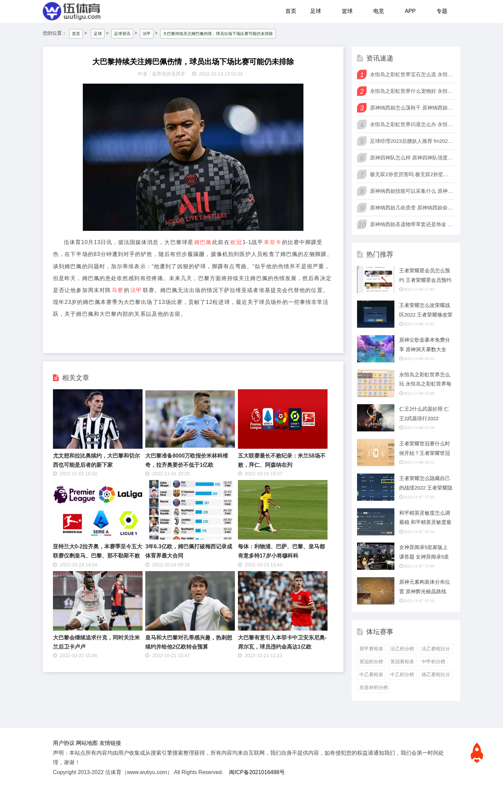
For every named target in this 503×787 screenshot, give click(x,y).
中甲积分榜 (433, 661)
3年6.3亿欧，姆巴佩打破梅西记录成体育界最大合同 (188, 550)
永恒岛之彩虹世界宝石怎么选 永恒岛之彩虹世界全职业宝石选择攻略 (411, 74)
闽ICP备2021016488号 (257, 772)
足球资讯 (122, 33)
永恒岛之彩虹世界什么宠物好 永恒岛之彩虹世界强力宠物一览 (411, 90)
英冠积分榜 (371, 661)
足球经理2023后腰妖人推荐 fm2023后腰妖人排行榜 (411, 140)
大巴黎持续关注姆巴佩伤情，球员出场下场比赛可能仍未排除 (218, 33)
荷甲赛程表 (371, 648)
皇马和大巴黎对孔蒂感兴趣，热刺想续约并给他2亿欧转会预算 (188, 641)
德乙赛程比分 (436, 674)
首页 (290, 11)
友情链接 (110, 742)
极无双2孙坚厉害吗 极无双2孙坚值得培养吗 (411, 174)
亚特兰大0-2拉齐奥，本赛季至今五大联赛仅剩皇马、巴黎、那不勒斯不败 (97, 550)
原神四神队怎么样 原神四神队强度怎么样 (411, 157)
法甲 (147, 33)
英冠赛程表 (402, 661)
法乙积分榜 (402, 648)
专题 (441, 11)
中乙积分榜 (402, 674)
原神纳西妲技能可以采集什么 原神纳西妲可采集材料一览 (411, 190)
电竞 (378, 11)
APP (410, 11)
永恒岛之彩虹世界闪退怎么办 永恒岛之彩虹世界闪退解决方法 (411, 124)
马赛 (117, 289)
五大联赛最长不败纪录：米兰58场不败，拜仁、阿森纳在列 (281, 459)
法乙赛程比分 (436, 648)
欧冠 (236, 242)
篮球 (347, 11)
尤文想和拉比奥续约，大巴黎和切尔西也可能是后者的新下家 (96, 459)
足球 (315, 11)
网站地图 (87, 742)
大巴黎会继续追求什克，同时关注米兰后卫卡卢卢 (96, 641)
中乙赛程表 (371, 674)
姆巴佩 (202, 242)
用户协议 (64, 742)
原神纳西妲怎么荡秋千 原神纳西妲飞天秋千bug (411, 107)
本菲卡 (272, 242)
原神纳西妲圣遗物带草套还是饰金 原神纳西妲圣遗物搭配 (411, 224)
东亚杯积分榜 (373, 687)
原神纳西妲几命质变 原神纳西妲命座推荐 (411, 207)
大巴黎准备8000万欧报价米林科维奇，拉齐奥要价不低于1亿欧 (186, 459)
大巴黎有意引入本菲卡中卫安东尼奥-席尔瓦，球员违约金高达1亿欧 (282, 641)
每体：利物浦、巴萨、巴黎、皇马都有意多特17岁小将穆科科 (281, 550)
